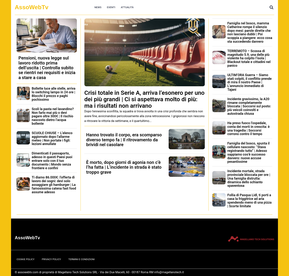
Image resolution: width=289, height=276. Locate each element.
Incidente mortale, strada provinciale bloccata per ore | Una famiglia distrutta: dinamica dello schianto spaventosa (248, 178)
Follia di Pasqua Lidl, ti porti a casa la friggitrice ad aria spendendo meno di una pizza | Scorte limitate (249, 200)
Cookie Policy (25, 259)
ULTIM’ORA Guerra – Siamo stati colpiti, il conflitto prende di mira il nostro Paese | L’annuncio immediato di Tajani (249, 82)
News (97, 7)
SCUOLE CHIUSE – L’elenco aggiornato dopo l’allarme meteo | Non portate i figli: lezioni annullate (52, 138)
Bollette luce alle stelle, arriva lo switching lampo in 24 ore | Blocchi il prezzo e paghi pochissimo (53, 93)
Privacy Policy (51, 259)
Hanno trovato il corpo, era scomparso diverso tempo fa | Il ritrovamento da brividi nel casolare (124, 139)
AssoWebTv (31, 7)
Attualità (127, 7)
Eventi (111, 7)
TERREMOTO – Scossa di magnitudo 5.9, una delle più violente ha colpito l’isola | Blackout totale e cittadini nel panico (249, 58)
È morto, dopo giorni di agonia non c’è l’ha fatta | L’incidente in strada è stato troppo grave (124, 167)
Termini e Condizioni (81, 259)
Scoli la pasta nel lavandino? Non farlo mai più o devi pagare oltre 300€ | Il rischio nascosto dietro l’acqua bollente (53, 116)
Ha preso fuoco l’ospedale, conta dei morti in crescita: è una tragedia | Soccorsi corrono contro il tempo (248, 128)
